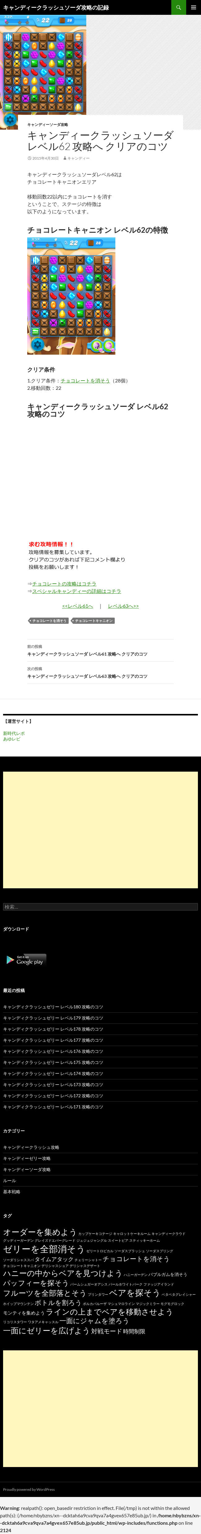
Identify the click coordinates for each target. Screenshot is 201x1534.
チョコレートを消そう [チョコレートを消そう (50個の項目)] (136, 1258)
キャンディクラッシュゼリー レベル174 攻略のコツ (53, 1073)
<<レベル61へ (77, 606)
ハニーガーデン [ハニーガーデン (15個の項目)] (136, 1275)
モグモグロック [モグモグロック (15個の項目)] (172, 1304)
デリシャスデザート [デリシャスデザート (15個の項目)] (85, 1266)
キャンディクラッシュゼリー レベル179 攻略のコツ (53, 1017)
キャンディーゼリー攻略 (27, 1158)
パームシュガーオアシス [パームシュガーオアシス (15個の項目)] (89, 1284)
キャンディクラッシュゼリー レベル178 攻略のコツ (53, 1029)
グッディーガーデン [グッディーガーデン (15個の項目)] (18, 1240)
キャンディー (78, 158)
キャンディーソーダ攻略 (47, 124)
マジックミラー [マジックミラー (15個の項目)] (148, 1304)
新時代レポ (14, 733)
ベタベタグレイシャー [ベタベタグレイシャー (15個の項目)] (179, 1294)
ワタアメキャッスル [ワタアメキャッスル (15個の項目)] (43, 1322)
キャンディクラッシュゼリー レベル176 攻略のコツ (53, 1051)
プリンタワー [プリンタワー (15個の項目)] (98, 1294)
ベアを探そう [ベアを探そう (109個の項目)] (135, 1292)
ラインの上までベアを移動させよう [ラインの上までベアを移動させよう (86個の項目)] (109, 1311)
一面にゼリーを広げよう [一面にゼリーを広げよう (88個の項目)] (46, 1330)
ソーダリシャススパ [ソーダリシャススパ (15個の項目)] (18, 1260)
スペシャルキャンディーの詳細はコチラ (76, 591)
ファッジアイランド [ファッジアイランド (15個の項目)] (158, 1284)
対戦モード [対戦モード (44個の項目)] (106, 1331)
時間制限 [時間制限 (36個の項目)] (134, 1331)
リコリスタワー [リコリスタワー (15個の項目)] (15, 1322)
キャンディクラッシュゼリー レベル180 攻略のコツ (53, 1006)
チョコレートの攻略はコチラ (64, 583)
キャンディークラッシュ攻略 (31, 1147)
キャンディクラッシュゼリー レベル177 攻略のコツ (53, 1040)
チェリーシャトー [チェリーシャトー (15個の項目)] (88, 1260)
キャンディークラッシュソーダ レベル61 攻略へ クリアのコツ (100, 650)
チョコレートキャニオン (94, 621)
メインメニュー (193, 7)
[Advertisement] (100, 830)
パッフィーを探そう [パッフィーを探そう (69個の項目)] (36, 1282)
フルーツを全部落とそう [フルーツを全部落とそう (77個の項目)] (45, 1292)
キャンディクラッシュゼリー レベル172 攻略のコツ (53, 1095)
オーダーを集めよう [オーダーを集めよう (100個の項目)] (40, 1232)
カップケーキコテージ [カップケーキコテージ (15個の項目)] (95, 1234)
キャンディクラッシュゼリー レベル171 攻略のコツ (53, 1106)
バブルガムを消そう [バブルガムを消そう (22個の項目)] (167, 1274)
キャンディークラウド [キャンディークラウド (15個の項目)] (169, 1234)
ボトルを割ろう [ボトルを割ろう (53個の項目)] (58, 1302)
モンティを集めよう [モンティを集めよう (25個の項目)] (24, 1312)
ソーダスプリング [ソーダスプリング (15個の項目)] (159, 1251)
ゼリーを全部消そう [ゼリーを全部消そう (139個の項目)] (44, 1248)
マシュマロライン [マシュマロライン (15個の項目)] (121, 1304)
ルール (9, 1180)
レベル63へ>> (123, 606)
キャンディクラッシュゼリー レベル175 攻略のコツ (53, 1062)
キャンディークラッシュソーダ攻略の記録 (56, 7)
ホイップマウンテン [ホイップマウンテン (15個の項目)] (18, 1304)
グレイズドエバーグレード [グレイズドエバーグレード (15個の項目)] (55, 1240)
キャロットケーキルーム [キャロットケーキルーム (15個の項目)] (132, 1234)
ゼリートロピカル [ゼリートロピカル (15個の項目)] (99, 1251)
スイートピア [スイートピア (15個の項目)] (118, 1240)
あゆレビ (11, 738)
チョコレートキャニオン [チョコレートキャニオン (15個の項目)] (22, 1266)
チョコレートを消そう (85, 380)
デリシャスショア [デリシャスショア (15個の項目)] (55, 1266)
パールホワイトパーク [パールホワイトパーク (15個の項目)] (126, 1284)
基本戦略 (11, 1191)
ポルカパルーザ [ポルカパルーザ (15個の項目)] (95, 1304)
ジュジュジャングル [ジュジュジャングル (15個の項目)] (91, 1240)
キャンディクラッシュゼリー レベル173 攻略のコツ (53, 1084)
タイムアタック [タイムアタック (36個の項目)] (54, 1259)
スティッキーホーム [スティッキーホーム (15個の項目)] (144, 1240)
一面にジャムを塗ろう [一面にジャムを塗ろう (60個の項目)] (94, 1320)
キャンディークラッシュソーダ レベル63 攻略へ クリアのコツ (100, 672)
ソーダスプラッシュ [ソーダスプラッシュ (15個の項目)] (129, 1251)
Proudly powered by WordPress (29, 1489)
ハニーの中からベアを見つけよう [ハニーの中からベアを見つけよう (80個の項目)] (63, 1273)
